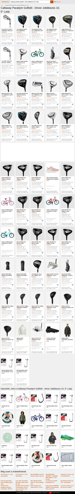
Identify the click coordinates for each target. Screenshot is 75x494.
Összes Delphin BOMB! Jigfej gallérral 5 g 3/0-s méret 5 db (22, 384)
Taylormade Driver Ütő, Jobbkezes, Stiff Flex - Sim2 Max (37, 31)
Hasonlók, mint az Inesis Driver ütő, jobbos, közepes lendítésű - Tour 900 (37, 224)
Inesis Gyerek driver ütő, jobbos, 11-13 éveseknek (52, 127)
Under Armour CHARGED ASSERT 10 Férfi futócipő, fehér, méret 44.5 (52, 487)
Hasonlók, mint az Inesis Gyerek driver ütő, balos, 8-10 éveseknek (22, 75)
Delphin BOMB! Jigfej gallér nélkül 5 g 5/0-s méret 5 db (7, 372)
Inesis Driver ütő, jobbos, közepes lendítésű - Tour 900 (37, 211)
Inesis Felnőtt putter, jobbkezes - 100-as (52, 275)
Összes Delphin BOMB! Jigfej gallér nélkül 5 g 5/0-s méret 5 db (7, 384)
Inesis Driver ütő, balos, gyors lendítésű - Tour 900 (22, 243)
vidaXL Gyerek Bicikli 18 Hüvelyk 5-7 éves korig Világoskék (7, 243)
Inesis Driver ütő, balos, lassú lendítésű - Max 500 (67, 179)
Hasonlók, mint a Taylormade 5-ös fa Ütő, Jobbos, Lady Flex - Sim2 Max (37, 288)
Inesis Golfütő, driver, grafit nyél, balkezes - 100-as (52, 95)
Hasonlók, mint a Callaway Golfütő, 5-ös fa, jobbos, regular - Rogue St (67, 76)
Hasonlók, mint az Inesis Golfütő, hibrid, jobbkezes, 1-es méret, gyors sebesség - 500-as (7, 320)
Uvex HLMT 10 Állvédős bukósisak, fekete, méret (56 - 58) (22, 482)
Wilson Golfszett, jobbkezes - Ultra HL (67, 275)
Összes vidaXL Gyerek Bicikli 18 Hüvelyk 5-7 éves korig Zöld (37, 75)
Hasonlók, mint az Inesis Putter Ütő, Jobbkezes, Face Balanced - (37, 352)
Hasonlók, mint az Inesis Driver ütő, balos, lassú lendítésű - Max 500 (67, 192)
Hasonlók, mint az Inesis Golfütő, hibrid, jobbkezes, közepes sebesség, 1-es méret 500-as (22, 320)
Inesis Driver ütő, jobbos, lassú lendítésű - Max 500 (22, 179)
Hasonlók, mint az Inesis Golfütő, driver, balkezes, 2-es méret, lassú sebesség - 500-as (67, 320)
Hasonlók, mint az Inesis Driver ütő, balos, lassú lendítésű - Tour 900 (37, 256)
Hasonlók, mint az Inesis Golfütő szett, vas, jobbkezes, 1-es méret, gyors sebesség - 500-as (37, 108)
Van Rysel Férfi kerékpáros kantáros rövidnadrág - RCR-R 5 (6, 487)
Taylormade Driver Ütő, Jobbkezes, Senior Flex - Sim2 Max (22, 31)
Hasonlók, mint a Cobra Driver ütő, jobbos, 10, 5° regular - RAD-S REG (67, 43)
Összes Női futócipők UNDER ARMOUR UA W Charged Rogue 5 (52, 192)
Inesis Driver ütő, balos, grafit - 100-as (67, 94)
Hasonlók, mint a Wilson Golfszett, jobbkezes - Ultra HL (67, 288)
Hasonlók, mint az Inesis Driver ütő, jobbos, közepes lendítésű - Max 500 (7, 192)
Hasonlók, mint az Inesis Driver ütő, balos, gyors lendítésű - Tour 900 (22, 256)
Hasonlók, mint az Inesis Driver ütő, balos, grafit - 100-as (67, 108)
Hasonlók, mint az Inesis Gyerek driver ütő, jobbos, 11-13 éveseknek (52, 140)
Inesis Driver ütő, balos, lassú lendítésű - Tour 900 (37, 243)
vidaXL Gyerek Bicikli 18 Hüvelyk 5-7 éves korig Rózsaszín (7, 211)
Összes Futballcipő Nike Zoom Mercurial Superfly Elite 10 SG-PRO (52, 352)
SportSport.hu (5, 1)
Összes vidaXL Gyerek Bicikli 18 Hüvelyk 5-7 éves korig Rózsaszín (7, 224)
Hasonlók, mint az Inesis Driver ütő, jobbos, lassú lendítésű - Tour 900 (67, 224)
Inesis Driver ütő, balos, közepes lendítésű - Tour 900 (67, 127)
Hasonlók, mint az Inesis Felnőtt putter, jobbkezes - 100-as (52, 288)
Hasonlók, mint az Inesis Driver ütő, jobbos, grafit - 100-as (7, 140)
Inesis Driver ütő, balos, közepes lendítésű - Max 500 (37, 179)
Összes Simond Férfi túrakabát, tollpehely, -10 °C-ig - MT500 (22, 352)
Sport (2, 5)
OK (50, 492)
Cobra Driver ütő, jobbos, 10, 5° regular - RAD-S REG (67, 31)
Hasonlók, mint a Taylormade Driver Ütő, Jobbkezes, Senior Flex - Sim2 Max (22, 43)
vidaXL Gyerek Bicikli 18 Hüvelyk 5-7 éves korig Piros (52, 211)
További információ (56, 492)
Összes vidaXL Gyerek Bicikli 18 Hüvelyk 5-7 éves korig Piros (52, 224)
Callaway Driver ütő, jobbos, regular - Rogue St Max (22, 95)
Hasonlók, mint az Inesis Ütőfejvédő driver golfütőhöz (7, 288)
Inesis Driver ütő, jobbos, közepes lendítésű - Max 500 (7, 179)
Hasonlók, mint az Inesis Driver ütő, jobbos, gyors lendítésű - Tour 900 (22, 224)
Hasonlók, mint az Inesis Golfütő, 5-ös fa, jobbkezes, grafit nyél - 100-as (7, 108)
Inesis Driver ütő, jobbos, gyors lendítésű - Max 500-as (52, 243)
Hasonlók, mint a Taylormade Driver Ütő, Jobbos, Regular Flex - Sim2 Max (22, 140)
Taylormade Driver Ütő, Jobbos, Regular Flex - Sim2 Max (22, 127)
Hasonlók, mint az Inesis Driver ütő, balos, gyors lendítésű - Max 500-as (67, 256)
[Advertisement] (37, 152)
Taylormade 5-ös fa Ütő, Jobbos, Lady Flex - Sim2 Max (37, 275)
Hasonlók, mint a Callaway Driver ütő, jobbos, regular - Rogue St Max (22, 108)
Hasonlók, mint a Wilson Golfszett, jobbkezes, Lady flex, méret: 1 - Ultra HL (52, 76)
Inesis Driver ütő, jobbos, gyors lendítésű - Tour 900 (22, 211)
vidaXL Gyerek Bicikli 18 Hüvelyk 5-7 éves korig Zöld (37, 63)
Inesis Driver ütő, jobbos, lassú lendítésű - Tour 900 (67, 211)
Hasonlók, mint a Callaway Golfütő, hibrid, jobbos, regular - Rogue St (37, 140)
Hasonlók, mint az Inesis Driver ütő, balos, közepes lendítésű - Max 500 (37, 192)
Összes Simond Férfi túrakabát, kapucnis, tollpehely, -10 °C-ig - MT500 (67, 352)
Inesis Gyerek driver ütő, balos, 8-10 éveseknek (22, 63)
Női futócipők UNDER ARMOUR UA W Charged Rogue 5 (52, 179)
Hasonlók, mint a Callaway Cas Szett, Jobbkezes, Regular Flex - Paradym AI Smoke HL (7, 43)
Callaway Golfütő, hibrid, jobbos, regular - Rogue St (37, 127)
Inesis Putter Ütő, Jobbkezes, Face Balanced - (36, 340)
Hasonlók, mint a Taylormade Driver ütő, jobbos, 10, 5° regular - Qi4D (52, 43)
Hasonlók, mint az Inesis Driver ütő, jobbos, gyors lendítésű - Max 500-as (52, 256)
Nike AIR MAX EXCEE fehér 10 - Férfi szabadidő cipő (37, 482)
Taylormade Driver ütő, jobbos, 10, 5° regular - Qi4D (52, 31)
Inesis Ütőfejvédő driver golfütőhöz (7, 275)
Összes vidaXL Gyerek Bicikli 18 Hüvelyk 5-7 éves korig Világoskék (7, 256)
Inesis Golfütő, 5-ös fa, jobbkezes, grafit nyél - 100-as (7, 95)
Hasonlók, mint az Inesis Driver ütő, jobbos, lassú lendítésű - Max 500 (22, 192)
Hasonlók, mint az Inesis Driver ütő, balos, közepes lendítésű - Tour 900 (67, 140)
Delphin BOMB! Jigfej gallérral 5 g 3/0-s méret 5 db (22, 372)
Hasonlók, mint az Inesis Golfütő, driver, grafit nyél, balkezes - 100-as (52, 108)
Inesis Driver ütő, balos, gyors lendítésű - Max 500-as (67, 243)
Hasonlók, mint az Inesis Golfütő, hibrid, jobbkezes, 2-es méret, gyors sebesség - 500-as (37, 320)
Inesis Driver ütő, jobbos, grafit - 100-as (7, 127)
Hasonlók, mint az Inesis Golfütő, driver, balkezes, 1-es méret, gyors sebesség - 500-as (7, 352)
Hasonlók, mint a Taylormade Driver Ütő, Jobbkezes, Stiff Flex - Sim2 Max (37, 43)
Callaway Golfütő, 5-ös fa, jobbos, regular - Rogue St (67, 63)
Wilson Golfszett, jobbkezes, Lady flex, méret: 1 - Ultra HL (52, 63)
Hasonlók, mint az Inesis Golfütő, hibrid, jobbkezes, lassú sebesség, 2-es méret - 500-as (52, 320)
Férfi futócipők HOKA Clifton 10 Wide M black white (7, 482)
